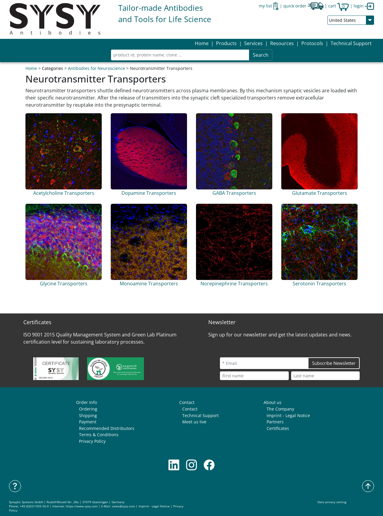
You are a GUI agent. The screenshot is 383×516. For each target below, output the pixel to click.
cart (338, 6)
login (364, 6)
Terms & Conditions (98, 434)
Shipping (88, 415)
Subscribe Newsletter (333, 363)
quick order (303, 6)
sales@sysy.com (123, 506)
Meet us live (194, 422)
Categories (52, 68)
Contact (186, 402)
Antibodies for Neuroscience (96, 68)
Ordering (88, 409)
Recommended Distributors (106, 428)
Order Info (86, 402)
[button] (226, 43)
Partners (275, 422)
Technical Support (351, 43)
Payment (87, 422)
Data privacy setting (331, 502)
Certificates (278, 428)
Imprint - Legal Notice (288, 415)
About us (273, 402)
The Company (280, 409)
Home (202, 43)
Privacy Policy (92, 441)
